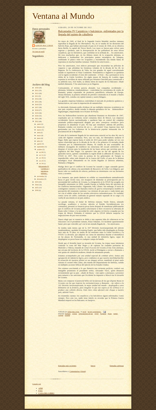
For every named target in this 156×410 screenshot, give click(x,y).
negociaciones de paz (86, 314)
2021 (37, 118)
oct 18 (41, 158)
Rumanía (103, 314)
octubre (40, 149)
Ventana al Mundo (63, 16)
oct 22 (41, 161)
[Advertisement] (91, 341)
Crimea (74, 314)
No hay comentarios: (94, 312)
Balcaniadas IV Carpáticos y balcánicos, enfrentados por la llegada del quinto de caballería (91, 33)
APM (40, 388)
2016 (37, 104)
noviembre (41, 176)
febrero (39, 127)
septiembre (41, 147)
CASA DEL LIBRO (46, 393)
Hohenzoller (117, 109)
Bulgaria (67, 314)
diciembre (40, 179)
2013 (37, 96)
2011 (37, 90)
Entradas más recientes (67, 366)
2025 (37, 187)
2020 (37, 116)
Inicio (93, 366)
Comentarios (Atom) (77, 371)
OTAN (97, 314)
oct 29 (41, 163)
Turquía (60, 315)
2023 (37, 182)
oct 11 (41, 155)
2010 (37, 88)
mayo (39, 135)
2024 (37, 185)
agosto (39, 144)
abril (39, 132)
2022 (37, 121)
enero (39, 124)
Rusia (110, 314)
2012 (37, 93)
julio (39, 141)
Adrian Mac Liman (44, 45)
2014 (37, 99)
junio (39, 138)
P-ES (40, 391)
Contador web (36, 384)
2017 (37, 107)
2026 (37, 190)
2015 (37, 102)
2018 (37, 110)
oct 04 (41, 152)
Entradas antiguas (117, 366)
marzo (39, 130)
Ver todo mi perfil (38, 51)
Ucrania (67, 315)
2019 (37, 113)
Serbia (115, 314)
